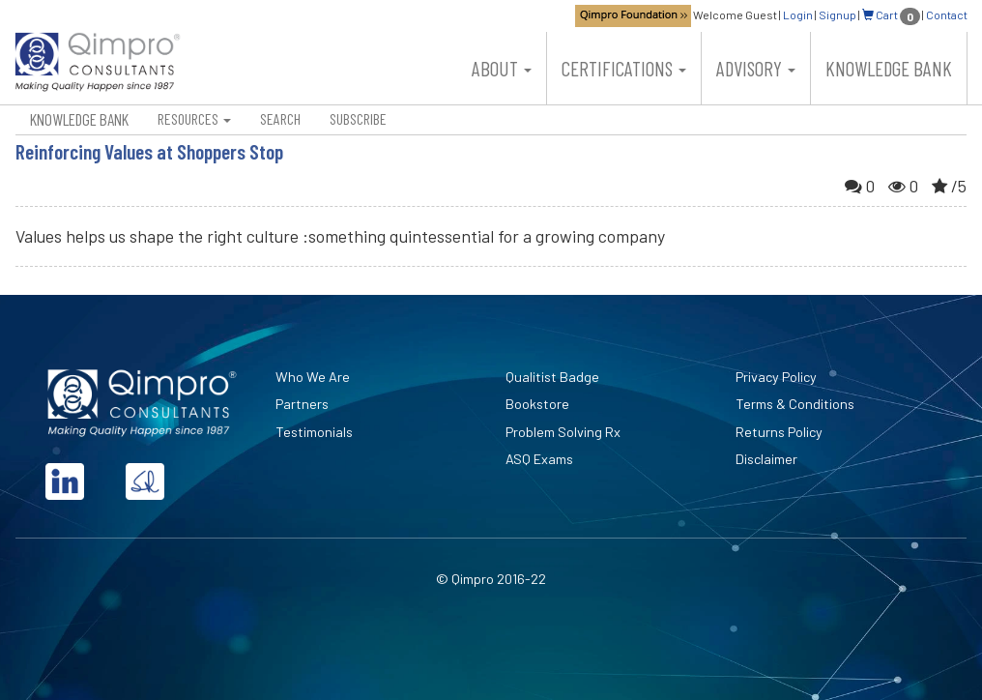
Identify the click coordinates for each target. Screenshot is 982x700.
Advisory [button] (755, 68)
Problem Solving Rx (563, 431)
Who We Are (312, 376)
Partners (302, 403)
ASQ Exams (539, 459)
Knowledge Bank (888, 68)
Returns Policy (779, 431)
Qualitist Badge (552, 376)
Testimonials (314, 431)
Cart (891, 14)
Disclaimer (766, 459)
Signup (837, 14)
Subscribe (358, 118)
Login (798, 14)
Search (280, 118)
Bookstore (537, 403)
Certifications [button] (624, 68)
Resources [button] (194, 118)
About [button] (502, 68)
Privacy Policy (776, 376)
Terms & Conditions (795, 403)
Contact (947, 14)
